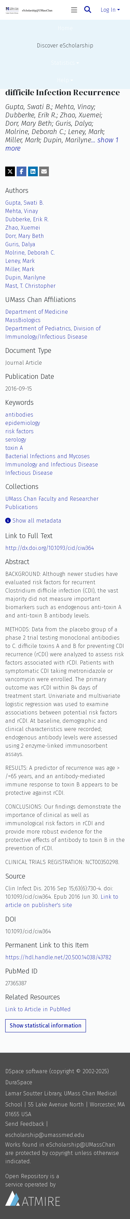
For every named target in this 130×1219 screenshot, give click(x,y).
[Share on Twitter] (10, 171)
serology (15, 439)
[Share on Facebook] (21, 171)
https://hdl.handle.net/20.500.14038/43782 (58, 957)
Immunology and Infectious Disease (51, 464)
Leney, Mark (20, 261)
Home (65, 28)
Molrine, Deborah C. (30, 252)
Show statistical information (45, 1025)
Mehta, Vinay (21, 211)
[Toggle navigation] (74, 10)
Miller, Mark (19, 269)
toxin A (14, 448)
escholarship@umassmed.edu (44, 1135)
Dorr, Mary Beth (24, 236)
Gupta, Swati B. (24, 202)
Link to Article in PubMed (38, 1009)
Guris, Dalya (20, 244)
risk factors (19, 431)
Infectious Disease (29, 473)
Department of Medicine (36, 312)
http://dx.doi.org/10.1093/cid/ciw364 (49, 548)
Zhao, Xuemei (22, 227)
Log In (108, 10)
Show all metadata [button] (33, 520)
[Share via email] (44, 171)
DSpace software (26, 1071)
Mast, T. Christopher (30, 286)
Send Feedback (24, 1124)
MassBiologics (23, 320)
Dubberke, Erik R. (27, 219)
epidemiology (22, 423)
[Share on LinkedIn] (33, 171)
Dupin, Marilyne (25, 277)
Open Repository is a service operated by (32, 1189)
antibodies (19, 414)
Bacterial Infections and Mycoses (47, 456)
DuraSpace (18, 1082)
